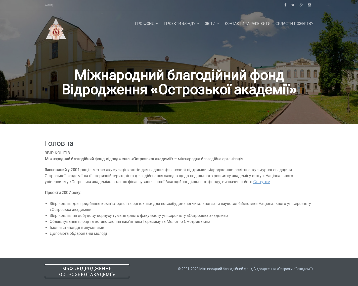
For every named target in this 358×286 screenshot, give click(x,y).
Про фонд (145, 23)
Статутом (261, 181)
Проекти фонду (179, 23)
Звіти (210, 23)
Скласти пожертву (294, 23)
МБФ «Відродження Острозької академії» (87, 271)
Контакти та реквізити (247, 23)
